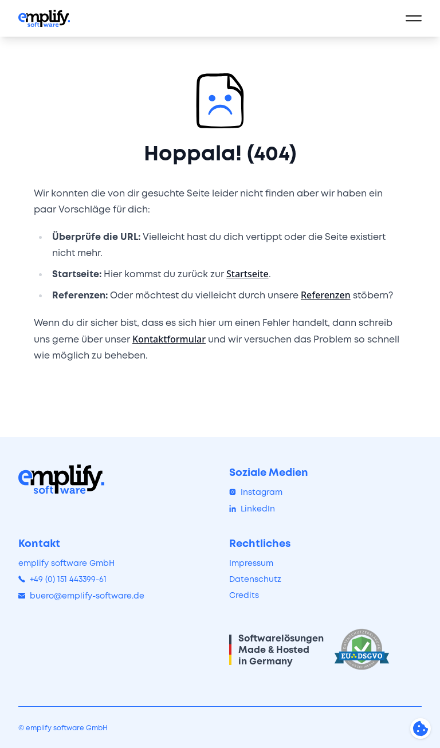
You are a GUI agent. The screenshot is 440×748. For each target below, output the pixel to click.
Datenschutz (255, 579)
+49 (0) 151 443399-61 (62, 579)
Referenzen (326, 295)
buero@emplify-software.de (81, 595)
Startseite (247, 273)
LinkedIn (252, 508)
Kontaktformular (169, 339)
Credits (244, 595)
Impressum (251, 563)
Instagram (255, 492)
